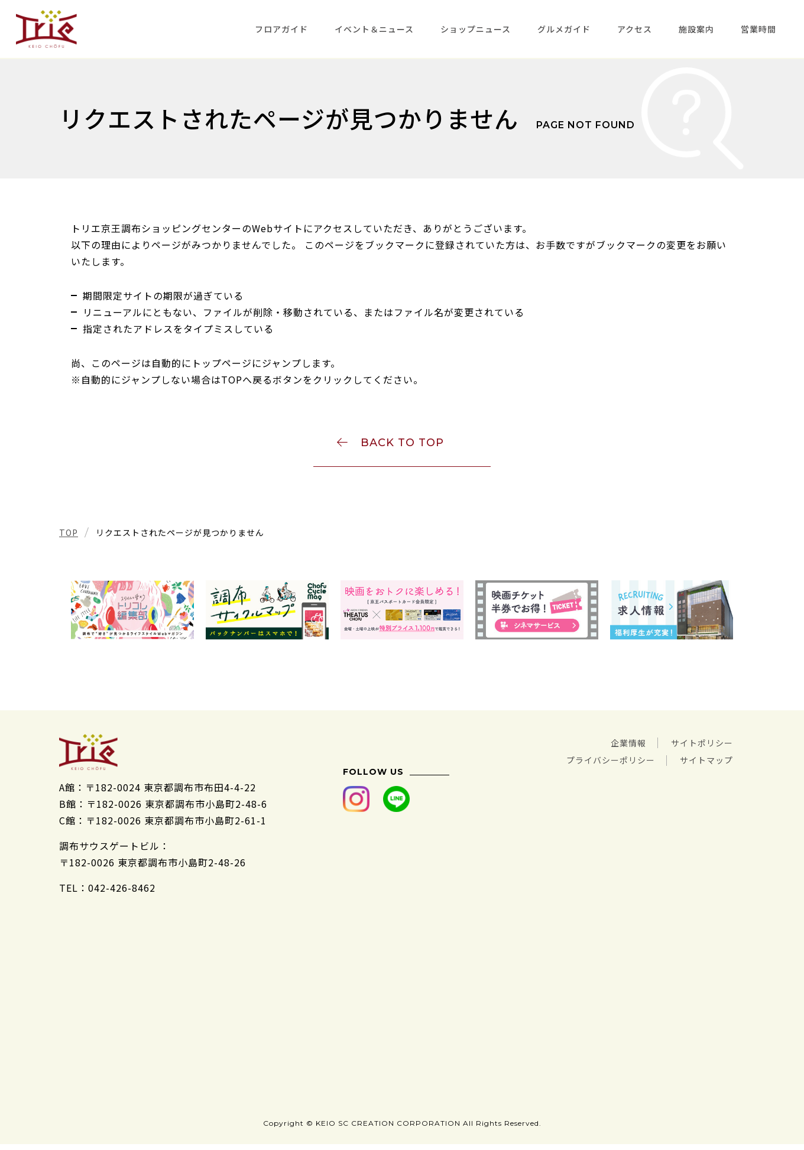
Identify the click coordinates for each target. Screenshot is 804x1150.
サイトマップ (703, 763)
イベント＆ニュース (374, 29)
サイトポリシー (698, 746)
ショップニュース (475, 29)
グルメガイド (564, 29)
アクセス (634, 29)
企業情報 (616, 746)
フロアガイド (281, 29)
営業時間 (758, 29)
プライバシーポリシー (596, 763)
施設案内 (696, 29)
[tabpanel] (132, 614)
